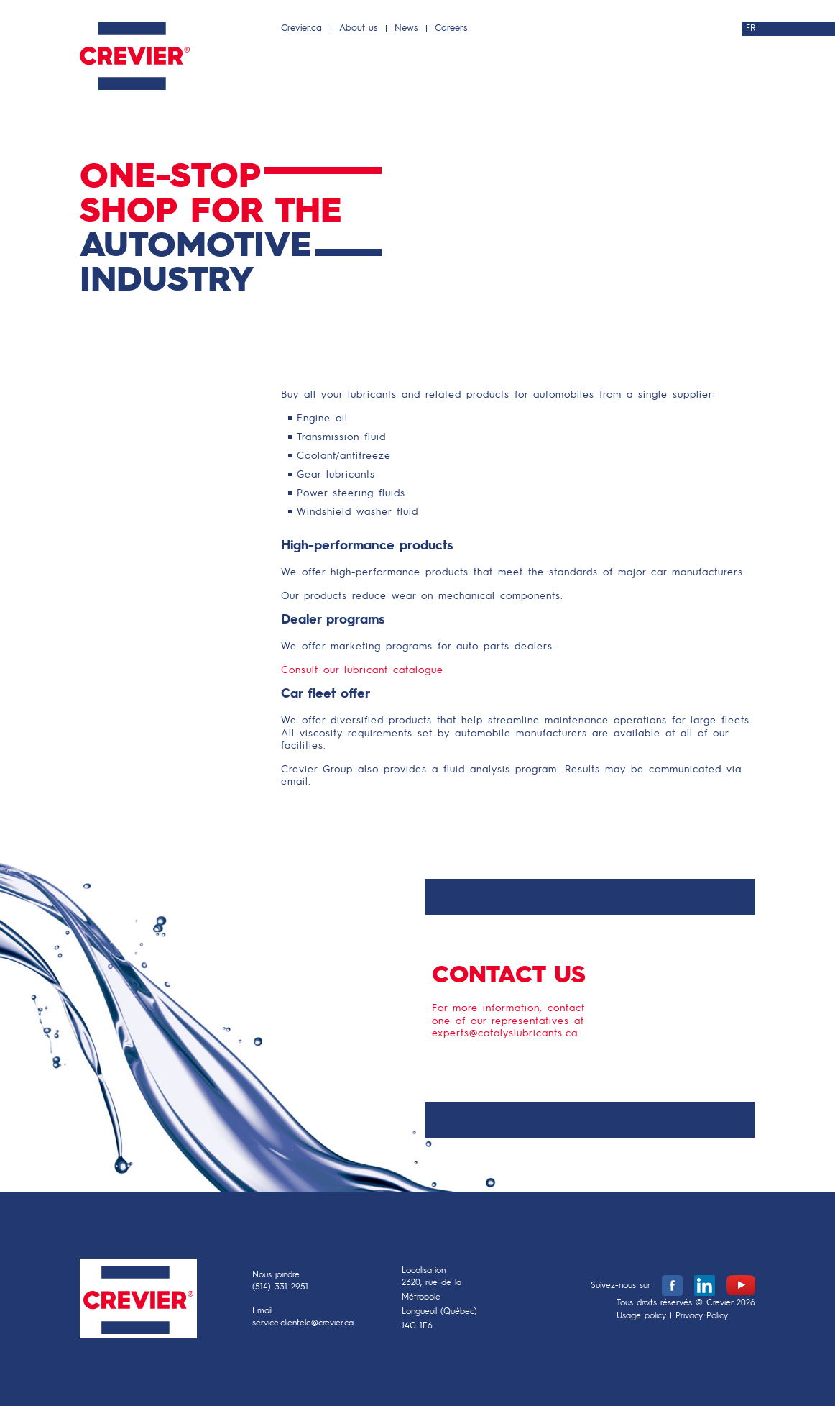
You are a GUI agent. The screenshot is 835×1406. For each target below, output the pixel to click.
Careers (451, 28)
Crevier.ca (301, 28)
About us (358, 28)
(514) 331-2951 (280, 1287)
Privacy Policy (701, 1316)
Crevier (138, 1302)
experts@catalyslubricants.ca (505, 1033)
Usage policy (641, 1316)
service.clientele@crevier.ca (303, 1323)
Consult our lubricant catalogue (362, 670)
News (406, 28)
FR (750, 28)
